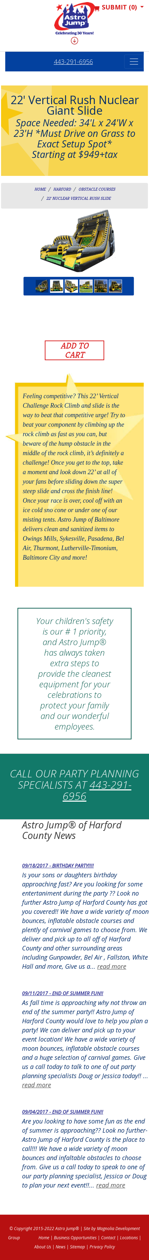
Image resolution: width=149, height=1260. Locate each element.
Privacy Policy (102, 1247)
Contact (108, 1238)
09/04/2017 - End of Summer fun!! (62, 1111)
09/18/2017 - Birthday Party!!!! (58, 865)
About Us (42, 1247)
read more (111, 966)
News (60, 1247)
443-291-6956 (73, 61)
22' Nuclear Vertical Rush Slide (78, 198)
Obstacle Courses (96, 189)
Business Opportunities (75, 1238)
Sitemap (77, 1247)
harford (62, 189)
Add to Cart (74, 350)
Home (39, 189)
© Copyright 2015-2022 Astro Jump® (44, 1229)
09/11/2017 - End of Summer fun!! (62, 993)
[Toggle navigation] (134, 62)
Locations (129, 1238)
